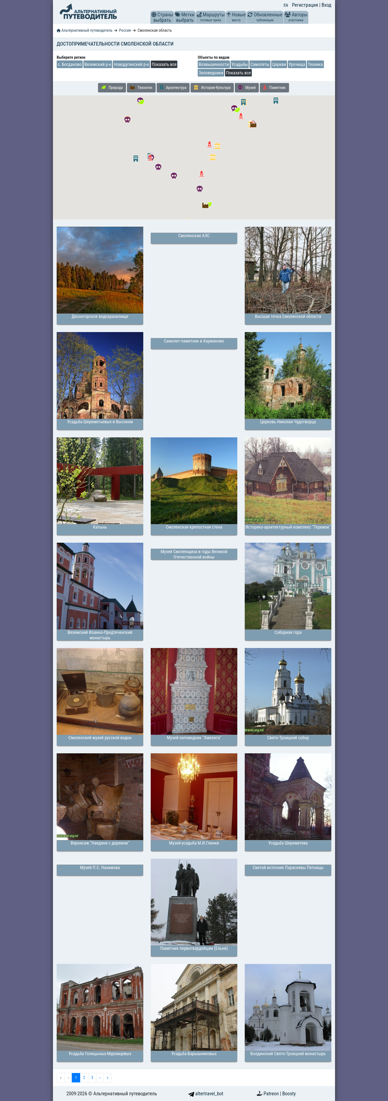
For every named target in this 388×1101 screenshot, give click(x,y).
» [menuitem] (107, 1077)
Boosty (289, 1094)
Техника (315, 64)
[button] (153, 14)
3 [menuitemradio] (92, 1077)
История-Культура (212, 87)
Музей (247, 87)
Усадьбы (240, 64)
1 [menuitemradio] (76, 1077)
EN (286, 5)
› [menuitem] (99, 1077)
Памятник (274, 87)
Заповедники (211, 72)
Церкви (279, 64)
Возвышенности (214, 64)
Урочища (297, 64)
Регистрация (305, 5)
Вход (326, 5)
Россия (125, 30)
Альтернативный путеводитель (84, 30)
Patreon (272, 1094)
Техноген (141, 87)
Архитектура (173, 87)
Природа (112, 87)
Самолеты (259, 64)
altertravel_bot (205, 1094)
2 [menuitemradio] (84, 1077)
